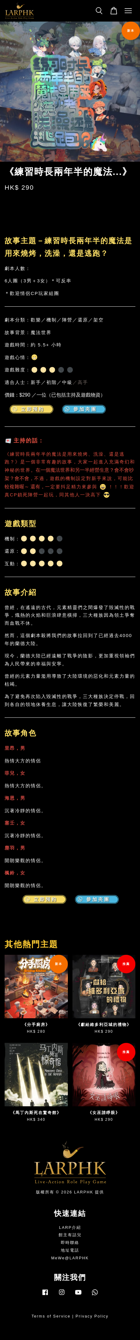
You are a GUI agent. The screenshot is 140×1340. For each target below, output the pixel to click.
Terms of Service (51, 1316)
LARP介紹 (70, 1227)
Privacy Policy (92, 1316)
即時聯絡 (70, 1242)
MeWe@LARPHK (70, 1258)
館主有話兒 (70, 1235)
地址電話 (70, 1250)
